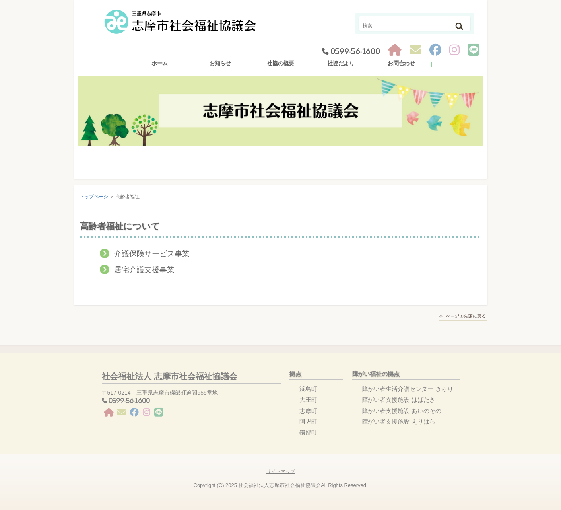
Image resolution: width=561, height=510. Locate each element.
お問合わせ (401, 63)
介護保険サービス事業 (152, 253)
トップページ (94, 196)
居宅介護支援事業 (144, 269)
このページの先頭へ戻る (463, 317)
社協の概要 (281, 63)
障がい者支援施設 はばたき (398, 399)
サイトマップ (280, 471)
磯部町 (308, 432)
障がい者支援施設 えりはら (398, 421)
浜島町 (308, 388)
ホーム (159, 63)
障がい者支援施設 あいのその (401, 410)
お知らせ (220, 63)
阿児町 (308, 421)
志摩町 (308, 410)
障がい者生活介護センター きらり (407, 388)
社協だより (341, 63)
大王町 (308, 399)
